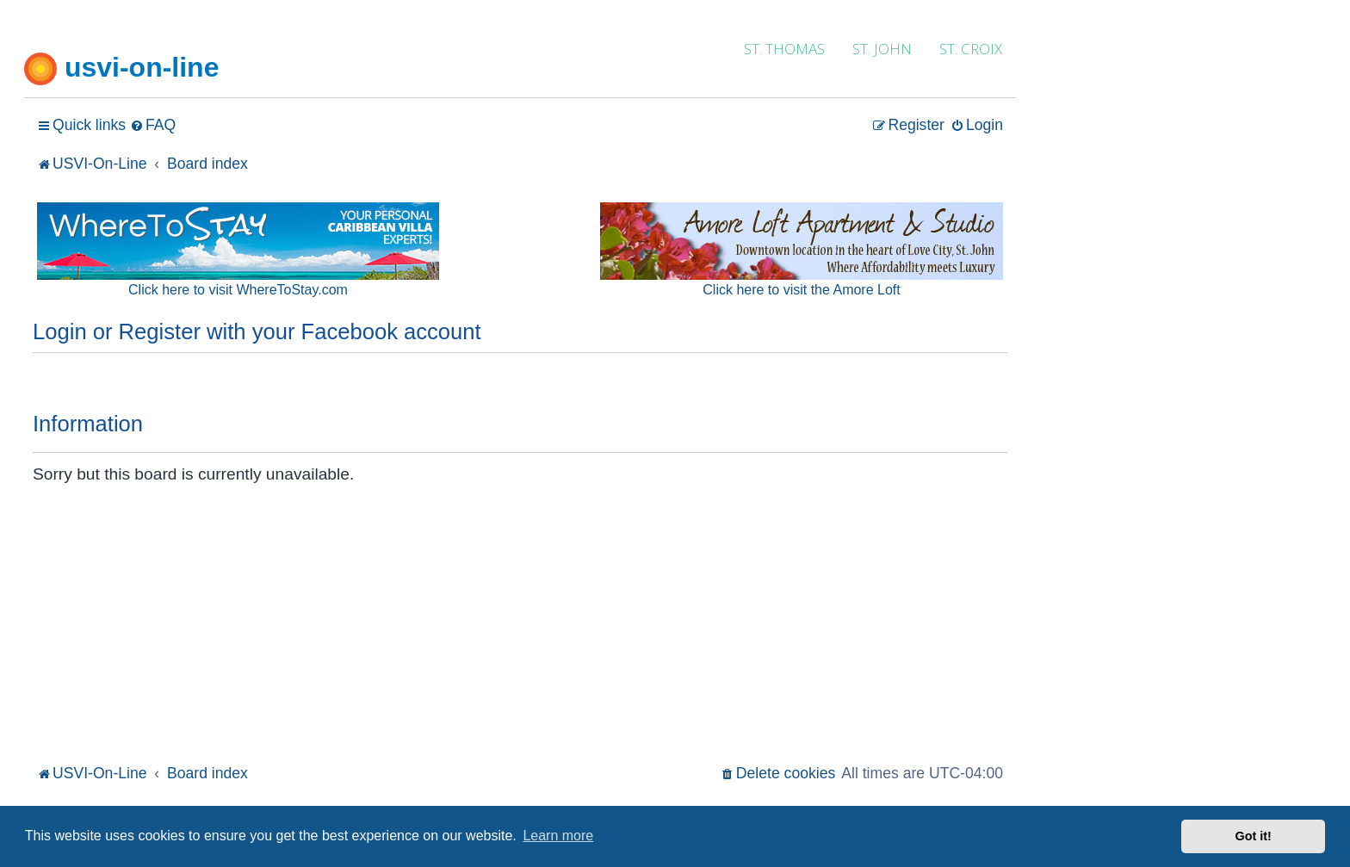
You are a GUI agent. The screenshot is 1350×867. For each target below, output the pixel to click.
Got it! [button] (1253, 836)
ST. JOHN (882, 49)
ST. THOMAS (784, 49)
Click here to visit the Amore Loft (801, 289)
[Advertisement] (520, 631)
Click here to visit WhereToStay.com (238, 289)
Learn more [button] (558, 835)
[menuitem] (153, 125)
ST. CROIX (970, 49)
